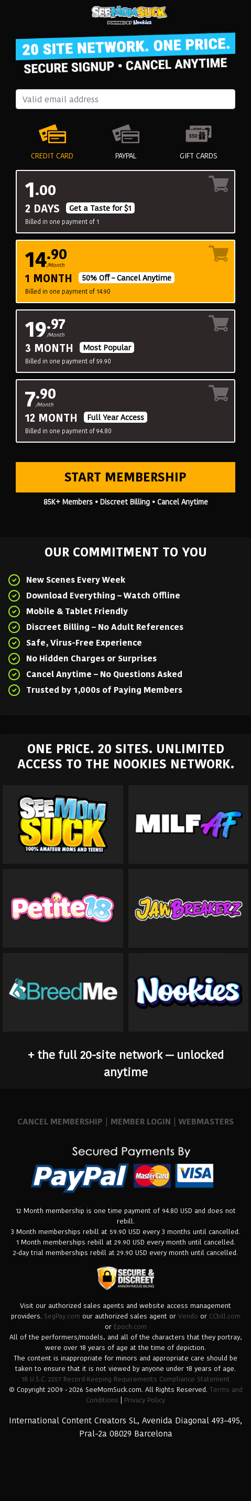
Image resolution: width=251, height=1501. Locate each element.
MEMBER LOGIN (141, 1122)
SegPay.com (62, 1316)
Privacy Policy (144, 1400)
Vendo (188, 1316)
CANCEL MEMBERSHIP (60, 1122)
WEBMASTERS (206, 1122)
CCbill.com (225, 1316)
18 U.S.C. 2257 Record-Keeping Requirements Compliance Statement (125, 1379)
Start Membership (125, 477)
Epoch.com (130, 1327)
